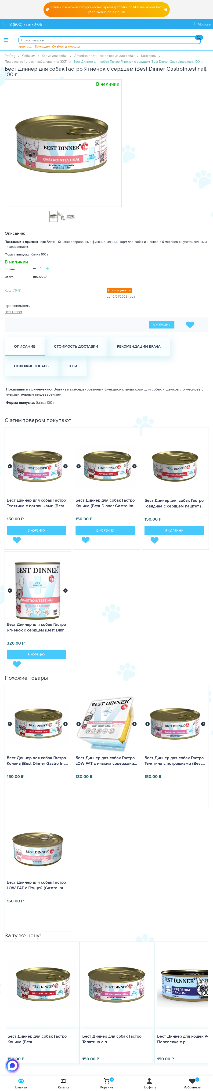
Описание (24, 346)
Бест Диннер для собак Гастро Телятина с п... (111, 1039)
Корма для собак (54, 55)
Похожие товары (31, 366)
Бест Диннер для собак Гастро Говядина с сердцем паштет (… (174, 503)
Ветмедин (42, 46)
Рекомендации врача (139, 346)
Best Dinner (13, 311)
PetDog (10, 55)
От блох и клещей (66, 46)
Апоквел (25, 46)
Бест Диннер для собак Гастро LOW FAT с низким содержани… (106, 760)
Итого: (9, 276)
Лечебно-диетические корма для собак (104, 55)
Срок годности (119, 290)
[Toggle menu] (6, 40)
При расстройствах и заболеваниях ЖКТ (36, 61)
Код (8, 290)
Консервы (148, 55)
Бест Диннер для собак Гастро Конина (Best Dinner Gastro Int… (106, 503)
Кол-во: (10, 269)
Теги (72, 366)
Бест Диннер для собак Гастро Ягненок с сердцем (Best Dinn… (37, 627)
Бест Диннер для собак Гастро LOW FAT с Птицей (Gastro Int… (36, 885)
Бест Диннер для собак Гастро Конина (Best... (37, 1039)
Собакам (28, 55)
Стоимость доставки (76, 346)
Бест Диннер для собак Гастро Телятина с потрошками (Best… (37, 503)
